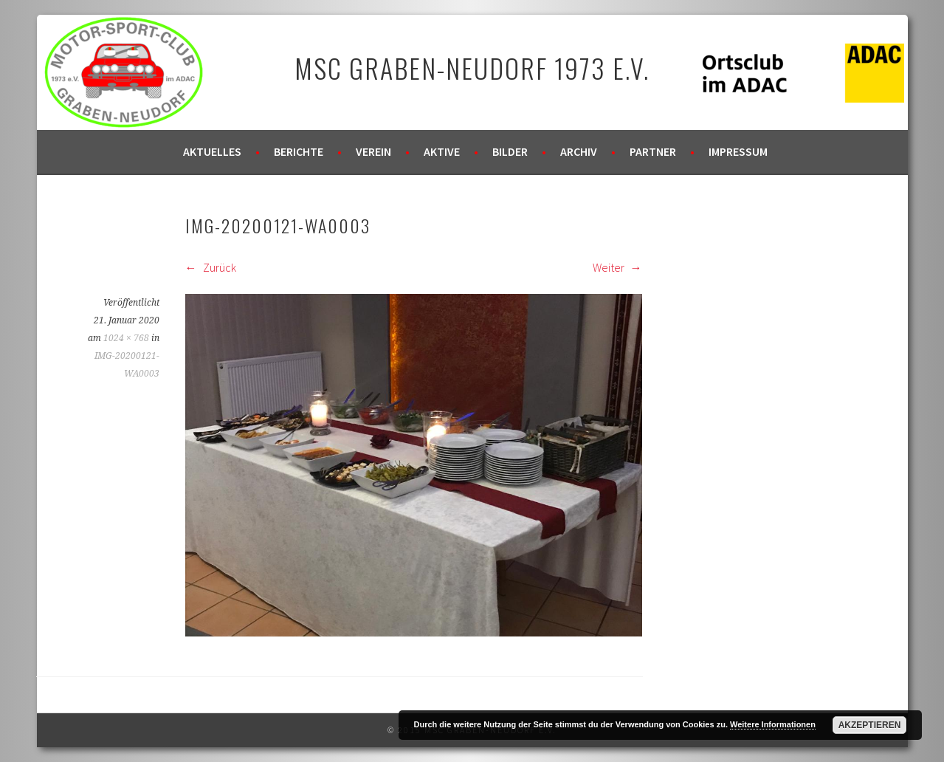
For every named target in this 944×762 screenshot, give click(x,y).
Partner (653, 151)
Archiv (578, 151)
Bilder (510, 151)
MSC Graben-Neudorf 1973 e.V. (472, 67)
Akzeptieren (869, 725)
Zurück (210, 267)
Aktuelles (212, 151)
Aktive (442, 151)
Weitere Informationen (773, 724)
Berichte (298, 151)
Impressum (738, 151)
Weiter (617, 267)
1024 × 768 (126, 338)
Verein (373, 151)
